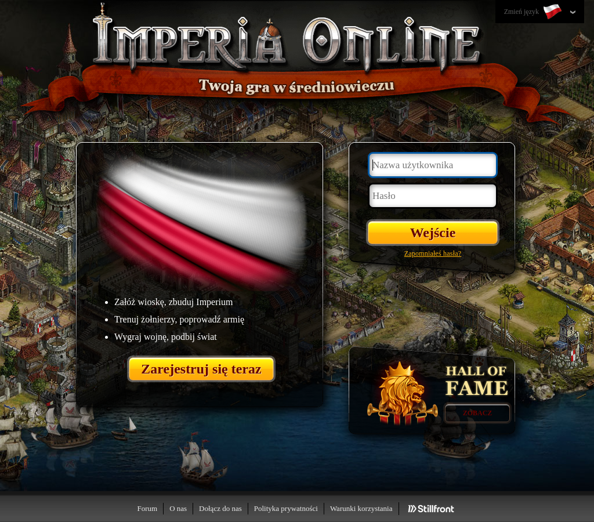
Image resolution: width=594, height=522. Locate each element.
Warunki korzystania (361, 508)
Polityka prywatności (286, 508)
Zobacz (477, 413)
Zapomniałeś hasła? (433, 253)
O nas (178, 508)
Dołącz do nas (220, 508)
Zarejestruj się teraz (201, 368)
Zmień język (534, 12)
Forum (147, 508)
